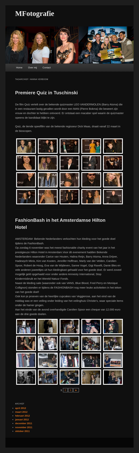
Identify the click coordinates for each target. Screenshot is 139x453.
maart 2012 (21, 412)
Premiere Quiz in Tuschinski (46, 92)
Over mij (32, 67)
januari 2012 (22, 419)
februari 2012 (22, 415)
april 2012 (20, 408)
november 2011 (23, 427)
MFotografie (34, 13)
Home (19, 67)
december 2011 (23, 423)
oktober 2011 (22, 431)
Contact (47, 67)
